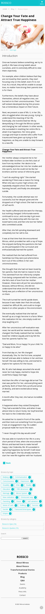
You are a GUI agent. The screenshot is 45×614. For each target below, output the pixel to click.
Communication (23, 477)
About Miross (22, 563)
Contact (22, 595)
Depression (27, 481)
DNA (19, 485)
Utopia (7, 513)
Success (37, 505)
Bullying (7, 477)
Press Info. (23, 591)
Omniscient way (29, 497)
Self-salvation (35, 501)
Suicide (7, 509)
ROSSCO (6, 3)
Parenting (8, 501)
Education (8, 489)
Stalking (24, 505)
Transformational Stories (22, 570)
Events (22, 584)
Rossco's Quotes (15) (10, 528)
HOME (5, 9)
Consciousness (10, 481)
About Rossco (22, 566)
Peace (20, 501)
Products (22, 573)
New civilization (10, 497)
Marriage (13, 50)
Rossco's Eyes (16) (9, 524)
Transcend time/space (24, 509)
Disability (8, 485)
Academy (22, 588)
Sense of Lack (10, 505)
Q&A (22, 580)
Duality (30, 485)
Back (8, 463)
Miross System (23, 493)
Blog (12, 9)
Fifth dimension (24, 489)
